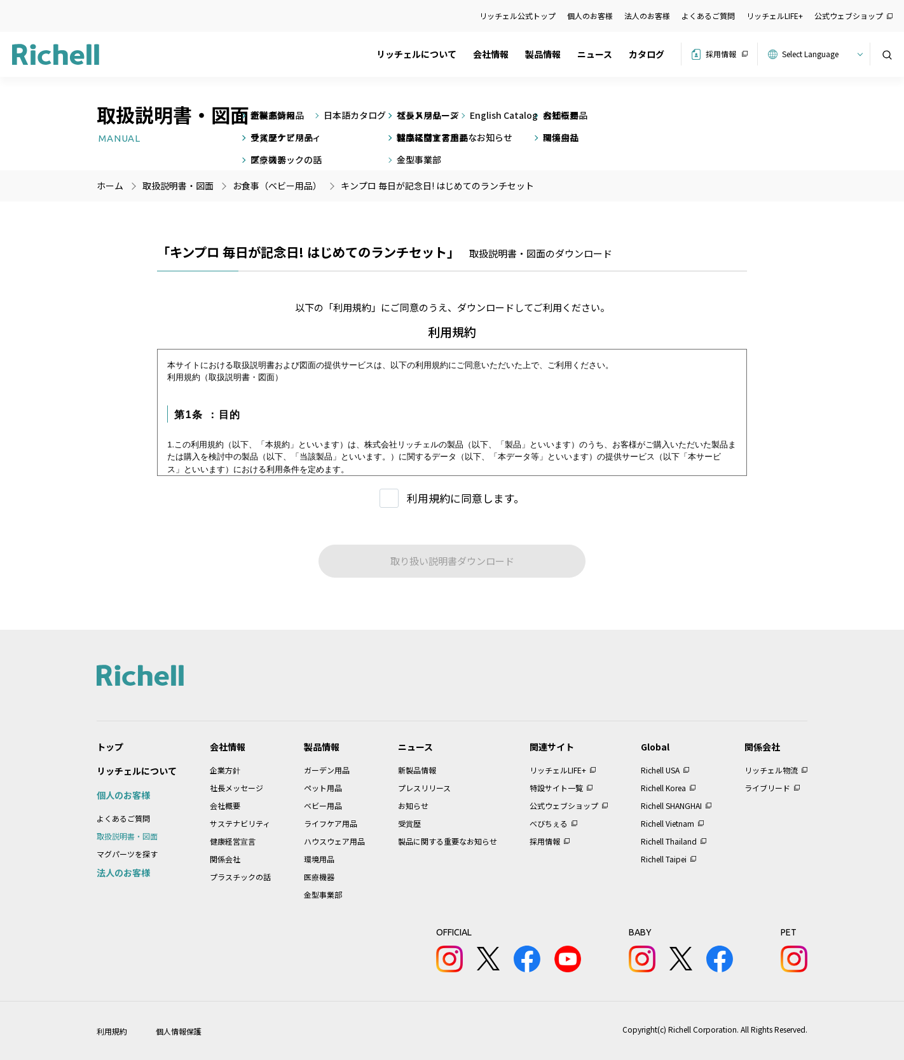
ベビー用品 (323, 805)
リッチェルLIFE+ (774, 15)
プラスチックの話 (240, 876)
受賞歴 (409, 823)
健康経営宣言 (233, 841)
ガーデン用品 (327, 769)
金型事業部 (323, 894)
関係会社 (225, 858)
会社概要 (225, 805)
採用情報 (721, 53)
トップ (110, 746)
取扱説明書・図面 (127, 836)
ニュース (594, 54)
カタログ (646, 54)
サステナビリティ (240, 823)
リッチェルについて (416, 54)
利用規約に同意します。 (465, 498)
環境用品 (319, 858)
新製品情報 (417, 769)
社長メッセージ (236, 787)
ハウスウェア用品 (334, 841)
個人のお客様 (590, 15)
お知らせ (413, 805)
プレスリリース (424, 787)
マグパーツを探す (127, 853)
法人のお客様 (647, 15)
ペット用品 (323, 787)
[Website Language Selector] (820, 54)
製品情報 (543, 54)
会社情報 (491, 54)
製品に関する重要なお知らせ (447, 841)
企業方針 (225, 769)
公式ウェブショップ (848, 15)
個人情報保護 (179, 1031)
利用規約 (112, 1031)
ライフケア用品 (330, 823)
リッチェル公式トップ (517, 15)
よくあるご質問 (708, 15)
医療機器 (319, 876)
